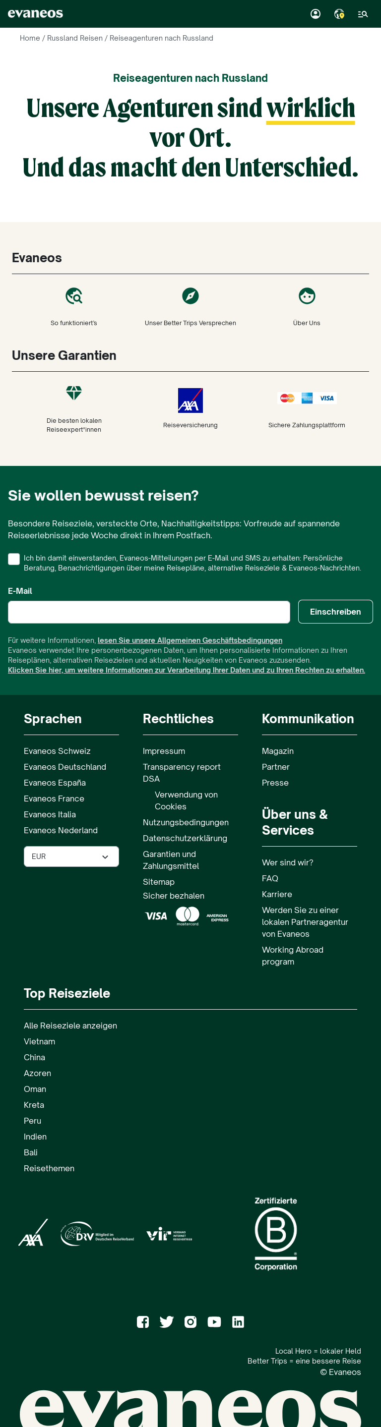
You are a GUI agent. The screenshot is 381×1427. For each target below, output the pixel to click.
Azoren (37, 1073)
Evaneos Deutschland (65, 767)
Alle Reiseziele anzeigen (70, 1025)
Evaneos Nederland (61, 830)
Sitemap (159, 882)
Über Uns (306, 306)
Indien (35, 1137)
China (34, 1057)
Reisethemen (49, 1168)
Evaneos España (55, 783)
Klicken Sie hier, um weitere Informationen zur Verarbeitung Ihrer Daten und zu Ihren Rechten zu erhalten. (186, 670)
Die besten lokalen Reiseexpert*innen (74, 408)
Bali (31, 1152)
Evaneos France (54, 798)
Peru (32, 1121)
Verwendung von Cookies (186, 800)
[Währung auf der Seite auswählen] (71, 856)
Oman (35, 1089)
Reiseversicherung (190, 408)
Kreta (34, 1105)
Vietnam (39, 1041)
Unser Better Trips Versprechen (190, 306)
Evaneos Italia (50, 814)
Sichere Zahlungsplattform (306, 408)
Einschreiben (335, 612)
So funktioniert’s (74, 306)
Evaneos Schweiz (57, 751)
